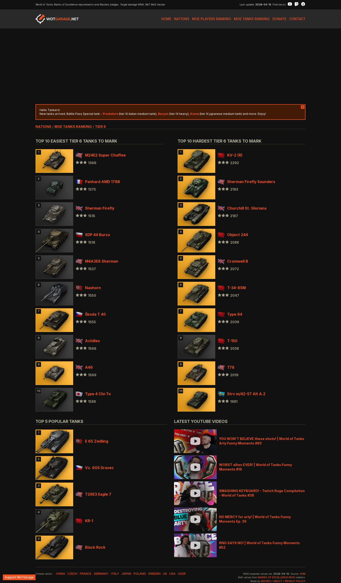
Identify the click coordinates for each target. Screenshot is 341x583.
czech (72, 573)
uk (165, 573)
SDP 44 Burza (93, 235)
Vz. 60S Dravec (95, 468)
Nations (181, 19)
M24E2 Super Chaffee (101, 155)
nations (43, 127)
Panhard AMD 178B (98, 181)
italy (115, 573)
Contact (297, 19)
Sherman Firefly (95, 208)
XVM (302, 573)
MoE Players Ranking (211, 19)
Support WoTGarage (19, 577)
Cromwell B (233, 261)
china (60, 573)
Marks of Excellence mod (276, 577)
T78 (226, 367)
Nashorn (88, 288)
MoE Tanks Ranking (252, 19)
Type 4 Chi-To (93, 394)
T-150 (228, 341)
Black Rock (90, 547)
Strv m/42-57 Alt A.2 (241, 394)
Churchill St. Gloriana (242, 208)
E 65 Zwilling (92, 441)
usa (172, 573)
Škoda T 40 (91, 314)
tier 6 (100, 127)
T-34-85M (232, 288)
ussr (182, 573)
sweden (154, 573)
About (278, 581)
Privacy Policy (295, 581)
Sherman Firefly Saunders (246, 181)
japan (126, 573)
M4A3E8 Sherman (97, 261)
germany (101, 573)
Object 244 (233, 235)
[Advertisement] (170, 66)
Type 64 (230, 314)
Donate (279, 19)
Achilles (88, 341)
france (85, 573)
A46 (84, 367)
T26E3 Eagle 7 (93, 494)
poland (140, 573)
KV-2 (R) (230, 155)
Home (166, 19)
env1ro (266, 581)
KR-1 (84, 521)
